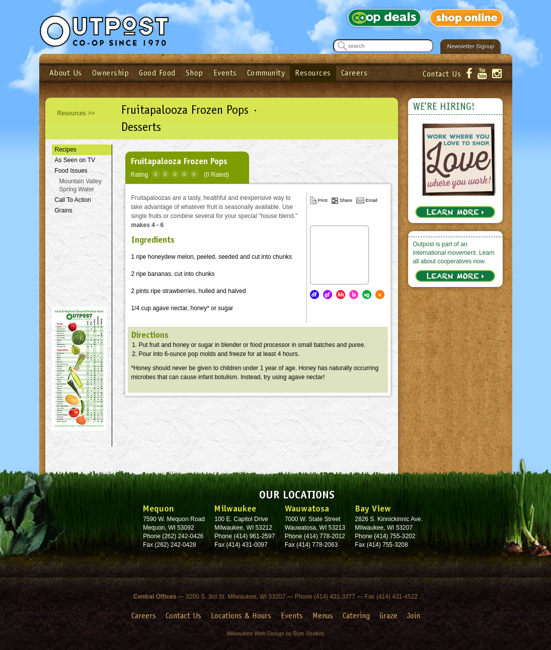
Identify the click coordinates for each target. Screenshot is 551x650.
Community (266, 73)
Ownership (110, 73)
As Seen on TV (75, 160)
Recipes (65, 149)
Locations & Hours (241, 615)
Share (346, 200)
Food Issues (71, 170)
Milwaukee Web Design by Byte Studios (275, 633)
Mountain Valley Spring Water (80, 185)
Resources (313, 73)
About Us (65, 73)
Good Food (157, 73)
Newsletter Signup (470, 46)
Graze (388, 615)
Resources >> (76, 113)
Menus (322, 615)
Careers (354, 73)
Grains (63, 210)
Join (413, 615)
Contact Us (442, 74)
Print (323, 200)
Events (225, 73)
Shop (194, 73)
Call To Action (73, 199)
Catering (356, 615)
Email (371, 200)
